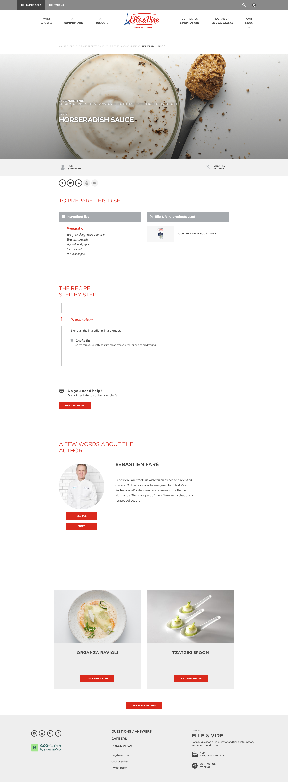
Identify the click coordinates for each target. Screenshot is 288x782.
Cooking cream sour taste (196, 233)
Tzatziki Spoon (190, 652)
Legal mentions (120, 755)
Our (73, 21)
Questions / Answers (131, 731)
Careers (119, 739)
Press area (121, 746)
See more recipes (144, 705)
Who (46, 21)
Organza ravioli (97, 652)
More (81, 526)
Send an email (75, 405)
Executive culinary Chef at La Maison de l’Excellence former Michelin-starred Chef (144, 102)
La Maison (222, 21)
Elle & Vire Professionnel (90, 46)
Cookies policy (119, 761)
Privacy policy (119, 767)
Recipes (81, 515)
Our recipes (189, 21)
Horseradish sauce (153, 46)
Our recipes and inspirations (123, 46)
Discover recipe (97, 678)
